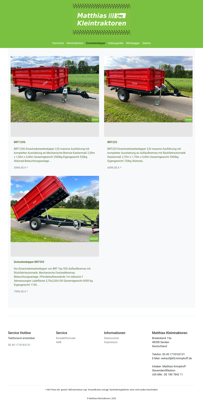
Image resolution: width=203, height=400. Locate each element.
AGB (58, 342)
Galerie (146, 43)
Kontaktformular (66, 338)
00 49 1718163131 (19, 344)
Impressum (111, 342)
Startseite (58, 43)
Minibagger (133, 43)
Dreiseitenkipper (95, 43)
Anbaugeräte (115, 43)
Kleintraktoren (75, 43)
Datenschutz (111, 338)
